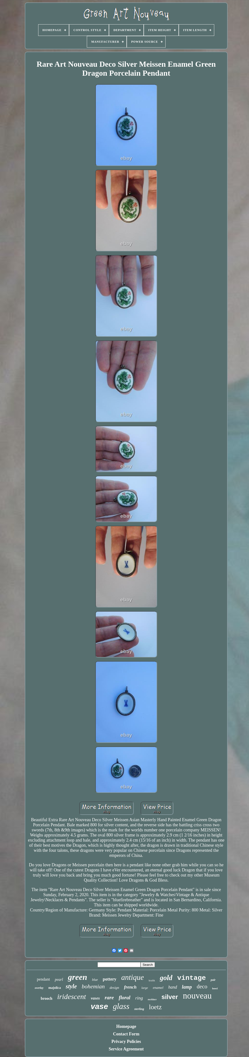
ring (139, 997)
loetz (155, 1007)
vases (95, 998)
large (145, 988)
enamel (158, 988)
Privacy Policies (126, 1041)
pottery (109, 979)
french (130, 987)
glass (121, 1006)
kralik (152, 980)
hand (172, 987)
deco (202, 986)
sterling (139, 1009)
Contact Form (126, 1034)
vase (99, 1006)
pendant (43, 979)
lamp (187, 987)
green (77, 977)
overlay (39, 988)
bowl (215, 988)
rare (109, 997)
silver (169, 996)
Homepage (126, 1026)
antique (132, 977)
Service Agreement (126, 1049)
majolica (54, 988)
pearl (59, 979)
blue (95, 980)
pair (213, 980)
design (114, 988)
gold (166, 978)
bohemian (93, 986)
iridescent (71, 996)
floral (124, 997)
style (71, 986)
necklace (152, 999)
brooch (47, 998)
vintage (191, 978)
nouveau (197, 995)
